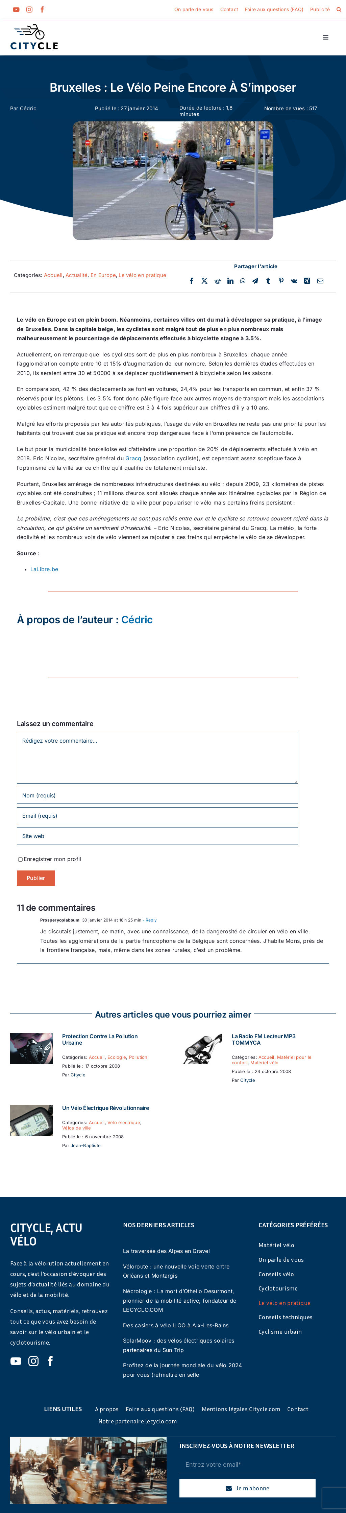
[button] (339, 9)
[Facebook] (191, 281)
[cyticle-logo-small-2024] (34, 27)
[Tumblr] (268, 281)
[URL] (157, 836)
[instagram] (29, 9)
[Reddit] (217, 281)
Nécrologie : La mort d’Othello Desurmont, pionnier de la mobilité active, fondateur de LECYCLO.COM (180, 1300)
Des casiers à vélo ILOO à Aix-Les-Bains (175, 1325)
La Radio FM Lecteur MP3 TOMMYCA (263, 1039)
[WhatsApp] (243, 281)
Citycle (78, 1074)
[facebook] (42, 9)
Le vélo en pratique (142, 275)
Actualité (77, 275)
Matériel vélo (264, 1062)
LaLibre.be (44, 569)
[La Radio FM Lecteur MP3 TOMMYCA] (201, 1037)
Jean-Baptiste (86, 1145)
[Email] (320, 281)
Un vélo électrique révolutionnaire (105, 1107)
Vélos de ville (76, 1128)
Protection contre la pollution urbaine (100, 1039)
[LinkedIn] (230, 281)
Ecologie (116, 1057)
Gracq (133, 458)
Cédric (28, 108)
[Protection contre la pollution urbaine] (31, 1037)
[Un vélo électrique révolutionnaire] (31, 1109)
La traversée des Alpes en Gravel (166, 1251)
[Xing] (307, 281)
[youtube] (16, 9)
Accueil (53, 275)
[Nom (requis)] (157, 795)
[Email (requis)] (157, 815)
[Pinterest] (281, 281)
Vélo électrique (123, 1122)
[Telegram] (255, 281)
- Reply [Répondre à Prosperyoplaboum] (149, 920)
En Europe (103, 275)
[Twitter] (204, 281)
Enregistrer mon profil (52, 859)
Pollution (138, 1057)
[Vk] (294, 281)
